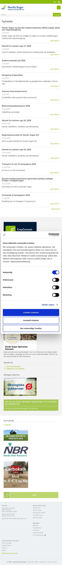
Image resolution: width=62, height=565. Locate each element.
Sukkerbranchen (38, 533)
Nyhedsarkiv (55, 209)
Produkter (36, 530)
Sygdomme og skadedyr (15, 369)
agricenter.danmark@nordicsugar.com (14, 518)
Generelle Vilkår (32, 562)
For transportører (38, 535)
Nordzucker (36, 508)
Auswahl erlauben (31, 320)
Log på (56, 15)
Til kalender (7, 425)
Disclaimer (42, 562)
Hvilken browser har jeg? (10, 553)
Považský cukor (38, 515)
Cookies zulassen (31, 312)
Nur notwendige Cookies (31, 328)
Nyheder (35, 525)
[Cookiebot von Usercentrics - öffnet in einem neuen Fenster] (48, 234)
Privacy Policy (52, 562)
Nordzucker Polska (39, 513)
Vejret (34, 495)
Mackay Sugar (37, 517)
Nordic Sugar (37, 510)
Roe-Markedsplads (13, 366)
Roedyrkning (37, 528)
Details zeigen (48, 305)
